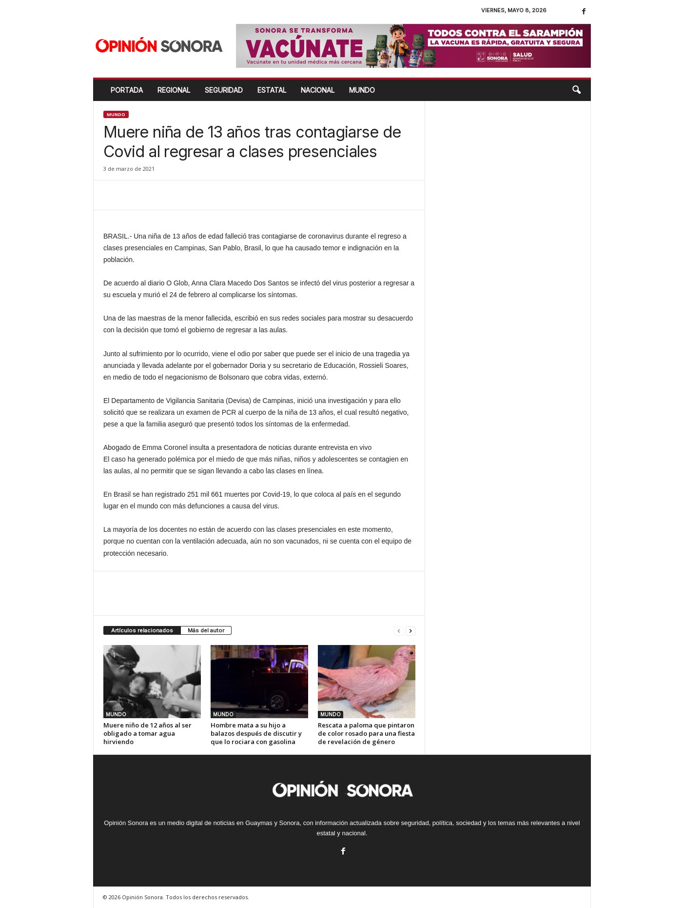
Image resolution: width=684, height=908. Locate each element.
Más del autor (206, 630)
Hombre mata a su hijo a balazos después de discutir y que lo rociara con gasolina (256, 733)
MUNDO (362, 90)
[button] (576, 90)
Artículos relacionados (142, 630)
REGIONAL (173, 90)
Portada (127, 90)
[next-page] (410, 631)
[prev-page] (399, 631)
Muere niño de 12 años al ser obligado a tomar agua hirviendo (147, 733)
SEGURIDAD (224, 90)
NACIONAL (317, 90)
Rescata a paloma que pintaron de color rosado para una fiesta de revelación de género (366, 733)
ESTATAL (271, 90)
